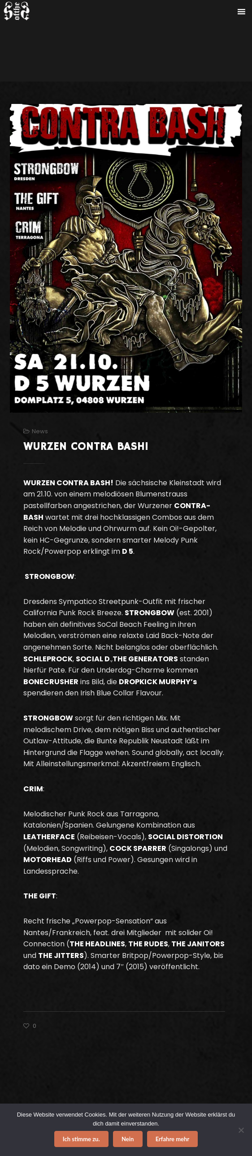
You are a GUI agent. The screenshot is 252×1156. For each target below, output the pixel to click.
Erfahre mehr (173, 1139)
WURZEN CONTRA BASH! (85, 446)
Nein (128, 1139)
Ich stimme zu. (81, 1139)
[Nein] (240, 1130)
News (40, 431)
